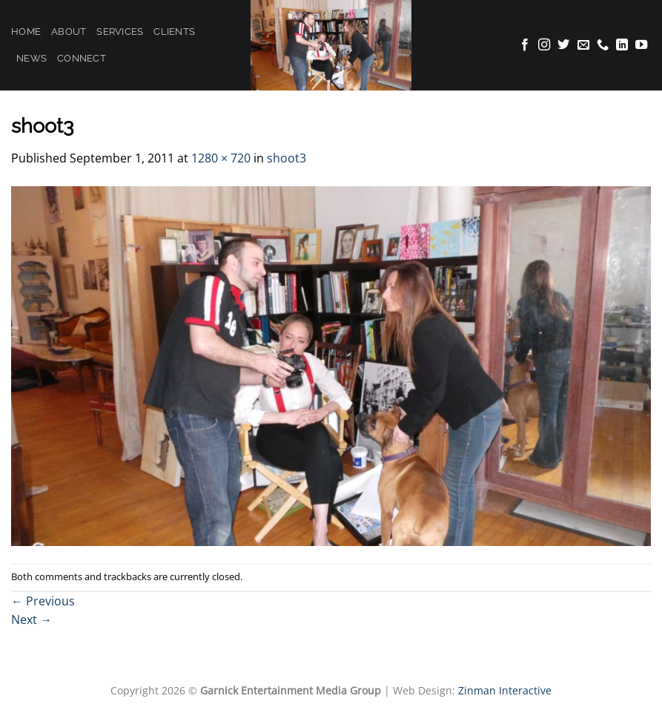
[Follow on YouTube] (641, 45)
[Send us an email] (583, 45)
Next (31, 619)
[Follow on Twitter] (563, 45)
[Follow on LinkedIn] (622, 45)
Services (119, 31)
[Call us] (603, 45)
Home (26, 31)
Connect (81, 58)
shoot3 (286, 158)
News (31, 58)
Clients (174, 31)
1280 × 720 (221, 158)
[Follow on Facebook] (525, 45)
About (68, 31)
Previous (43, 601)
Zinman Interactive (505, 690)
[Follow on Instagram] (544, 45)
